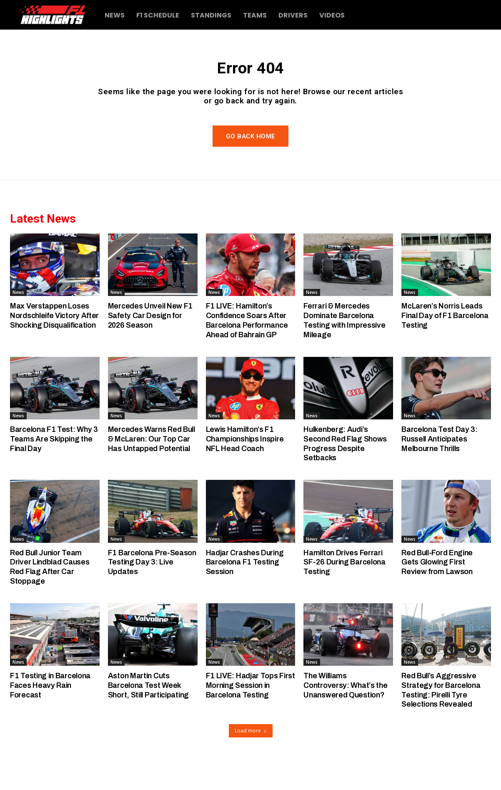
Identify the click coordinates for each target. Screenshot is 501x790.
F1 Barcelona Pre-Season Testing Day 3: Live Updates (148, 581)
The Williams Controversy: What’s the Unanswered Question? (347, 704)
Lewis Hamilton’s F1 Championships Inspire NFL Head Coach (247, 458)
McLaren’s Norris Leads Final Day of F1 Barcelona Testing (443, 335)
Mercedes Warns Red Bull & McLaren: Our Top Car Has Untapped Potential (151, 462)
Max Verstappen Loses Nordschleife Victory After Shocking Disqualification (51, 339)
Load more (251, 749)
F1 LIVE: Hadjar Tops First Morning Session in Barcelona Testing (249, 704)
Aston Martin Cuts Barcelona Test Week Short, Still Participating (151, 704)
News (18, 311)
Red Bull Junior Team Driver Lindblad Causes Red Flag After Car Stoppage (52, 585)
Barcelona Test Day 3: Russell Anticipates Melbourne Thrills (441, 458)
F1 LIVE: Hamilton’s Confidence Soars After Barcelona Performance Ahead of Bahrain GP (249, 339)
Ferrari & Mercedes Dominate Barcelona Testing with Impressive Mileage (345, 339)
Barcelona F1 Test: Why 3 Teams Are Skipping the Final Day (52, 458)
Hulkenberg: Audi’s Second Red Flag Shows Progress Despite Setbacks (347, 462)
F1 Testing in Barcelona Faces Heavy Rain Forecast (52, 704)
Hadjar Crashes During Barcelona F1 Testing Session (247, 581)
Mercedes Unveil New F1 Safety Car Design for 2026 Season (151, 335)
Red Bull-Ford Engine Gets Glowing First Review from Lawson (439, 581)
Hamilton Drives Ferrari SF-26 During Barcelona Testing (346, 581)
